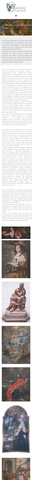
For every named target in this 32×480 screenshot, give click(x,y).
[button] (16, 15)
